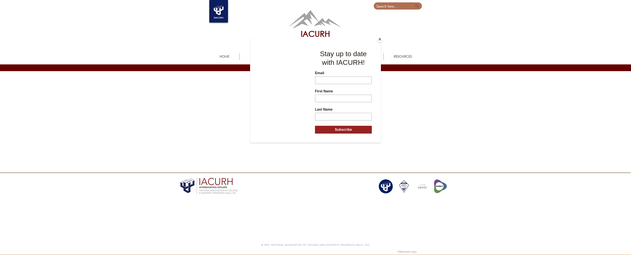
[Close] (380, 39)
